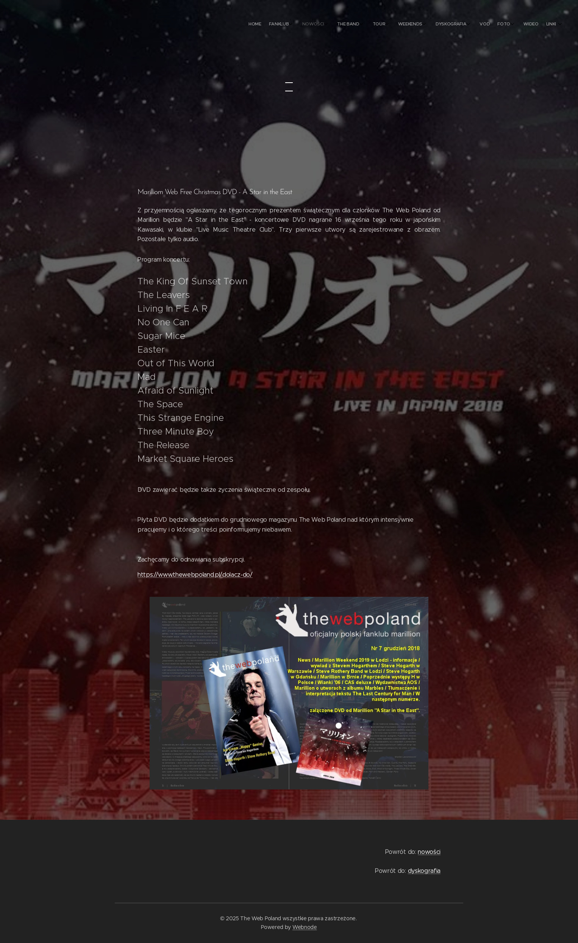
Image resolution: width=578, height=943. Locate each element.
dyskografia (424, 870)
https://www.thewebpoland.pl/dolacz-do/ (195, 574)
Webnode (304, 927)
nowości (429, 851)
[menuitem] (441, 24)
